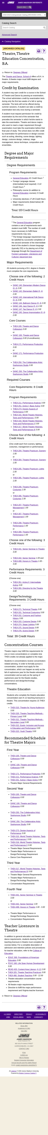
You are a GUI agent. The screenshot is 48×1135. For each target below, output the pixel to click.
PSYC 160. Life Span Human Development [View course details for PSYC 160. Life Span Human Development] (26, 963)
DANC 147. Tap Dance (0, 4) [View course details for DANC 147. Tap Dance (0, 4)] (25, 309)
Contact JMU (24, 1049)
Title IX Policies (24, 1058)
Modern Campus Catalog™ (27, 1073)
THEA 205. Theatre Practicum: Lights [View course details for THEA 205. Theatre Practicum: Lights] (28, 469)
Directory (18, 1014)
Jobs (8, 1017)
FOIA (24, 1052)
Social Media (18, 1017)
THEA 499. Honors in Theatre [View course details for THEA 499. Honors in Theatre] (25, 561)
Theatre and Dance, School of (18, 76)
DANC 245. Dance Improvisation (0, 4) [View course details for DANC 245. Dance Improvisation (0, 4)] (29, 312)
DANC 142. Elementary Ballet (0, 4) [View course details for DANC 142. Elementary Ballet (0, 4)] (28, 291)
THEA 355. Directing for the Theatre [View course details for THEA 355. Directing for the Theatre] (28, 588)
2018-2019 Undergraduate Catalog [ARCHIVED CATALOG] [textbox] (23, 15)
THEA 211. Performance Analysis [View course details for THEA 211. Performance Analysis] (27, 403)
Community (38, 1017)
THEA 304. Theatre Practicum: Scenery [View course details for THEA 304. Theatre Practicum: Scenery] (29, 460)
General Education (21, 178)
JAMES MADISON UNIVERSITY (26, 1065)
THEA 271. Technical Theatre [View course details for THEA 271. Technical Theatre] (25, 609)
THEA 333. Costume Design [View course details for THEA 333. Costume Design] (25, 621)
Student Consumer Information (24, 1060)
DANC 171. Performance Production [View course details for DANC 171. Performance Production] (28, 353)
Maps (29, 1017)
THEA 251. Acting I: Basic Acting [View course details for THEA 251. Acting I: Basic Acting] (26, 406)
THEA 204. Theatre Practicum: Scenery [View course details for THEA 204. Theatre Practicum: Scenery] (29, 451)
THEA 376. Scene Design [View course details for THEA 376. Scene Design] (23, 631)
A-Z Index (7, 1014)
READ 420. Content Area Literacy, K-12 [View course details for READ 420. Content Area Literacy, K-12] (24, 969)
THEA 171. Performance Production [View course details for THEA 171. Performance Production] (28, 344)
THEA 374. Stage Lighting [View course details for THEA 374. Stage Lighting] (24, 624)
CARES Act (24, 1055)
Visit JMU (24, 1031)
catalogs (13, 1071)
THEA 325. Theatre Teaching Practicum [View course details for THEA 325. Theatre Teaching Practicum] (24, 972)
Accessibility (40, 1014)
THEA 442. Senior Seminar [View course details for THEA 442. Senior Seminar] (24, 558)
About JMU (24, 1026)
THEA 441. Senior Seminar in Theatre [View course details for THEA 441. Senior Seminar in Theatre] (29, 549)
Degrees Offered (20, 72)
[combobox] (24, 15)
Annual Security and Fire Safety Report (23, 1063)
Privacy (29, 1014)
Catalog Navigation (13, 41)
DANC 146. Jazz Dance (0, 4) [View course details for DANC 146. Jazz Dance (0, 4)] (25, 306)
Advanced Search (9, 35)
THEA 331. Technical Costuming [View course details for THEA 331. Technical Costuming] (26, 612)
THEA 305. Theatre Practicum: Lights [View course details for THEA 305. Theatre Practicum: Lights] (28, 478)
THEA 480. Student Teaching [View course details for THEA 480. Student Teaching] (20, 975)
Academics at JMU (24, 1028)
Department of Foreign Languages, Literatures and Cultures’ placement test (27, 254)
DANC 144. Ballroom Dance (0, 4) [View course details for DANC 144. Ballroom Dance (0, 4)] (27, 303)
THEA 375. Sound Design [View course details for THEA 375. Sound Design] (24, 628)
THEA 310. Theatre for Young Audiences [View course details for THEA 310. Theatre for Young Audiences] (27, 708)
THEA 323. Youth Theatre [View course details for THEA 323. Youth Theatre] (21, 731)
